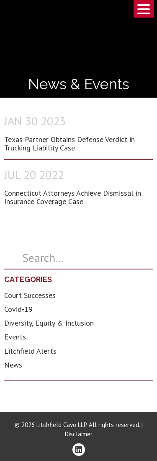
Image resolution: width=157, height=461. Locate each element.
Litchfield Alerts (30, 351)
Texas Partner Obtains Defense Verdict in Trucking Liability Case (69, 144)
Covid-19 (18, 309)
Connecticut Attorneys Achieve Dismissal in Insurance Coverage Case (72, 197)
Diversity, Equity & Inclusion (49, 323)
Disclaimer (79, 434)
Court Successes (30, 295)
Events (15, 337)
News (13, 365)
